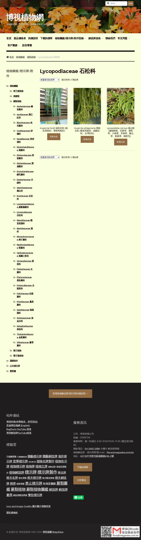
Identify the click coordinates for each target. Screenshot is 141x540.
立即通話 (81, 480)
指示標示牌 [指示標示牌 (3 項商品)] (32, 462)
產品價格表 (20, 38)
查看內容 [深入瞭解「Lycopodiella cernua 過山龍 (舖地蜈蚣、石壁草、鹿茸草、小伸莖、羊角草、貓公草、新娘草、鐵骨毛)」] (121, 142)
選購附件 (14, 361)
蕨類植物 (31, 57)
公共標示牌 (15, 366)
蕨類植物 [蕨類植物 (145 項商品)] (18, 489)
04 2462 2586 (92, 448)
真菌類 (16, 96)
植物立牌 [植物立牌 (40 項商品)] (41, 466)
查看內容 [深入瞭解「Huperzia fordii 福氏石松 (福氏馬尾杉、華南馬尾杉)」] (54, 136)
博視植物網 (24, 17)
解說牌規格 (94, 38)
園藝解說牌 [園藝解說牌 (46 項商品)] (49, 456)
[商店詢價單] (50, 79)
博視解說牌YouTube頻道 (18, 433)
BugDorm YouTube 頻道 (18, 429)
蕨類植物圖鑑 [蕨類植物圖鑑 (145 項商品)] (37, 489)
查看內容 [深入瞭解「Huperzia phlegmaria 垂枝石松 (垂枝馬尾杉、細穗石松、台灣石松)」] (87, 139)
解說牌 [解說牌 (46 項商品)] (53, 489)
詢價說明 (33, 38)
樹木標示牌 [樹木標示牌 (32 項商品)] (34, 477)
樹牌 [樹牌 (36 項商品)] (13, 483)
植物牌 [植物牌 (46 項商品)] (30, 466)
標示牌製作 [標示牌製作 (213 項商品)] (47, 472)
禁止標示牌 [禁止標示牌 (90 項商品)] (33, 483)
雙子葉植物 (18, 355)
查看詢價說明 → (70, 393)
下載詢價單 (46, 38)
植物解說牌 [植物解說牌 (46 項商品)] (16, 472)
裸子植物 (17, 350)
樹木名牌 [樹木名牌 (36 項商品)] (12, 477)
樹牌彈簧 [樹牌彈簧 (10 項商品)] (20, 484)
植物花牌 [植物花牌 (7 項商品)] (52, 467)
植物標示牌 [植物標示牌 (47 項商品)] (17, 466)
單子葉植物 (18, 91)
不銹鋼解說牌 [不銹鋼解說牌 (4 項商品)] (22, 457)
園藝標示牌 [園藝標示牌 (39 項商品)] (35, 456)
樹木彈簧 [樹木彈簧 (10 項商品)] (23, 478)
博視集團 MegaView (53, 532)
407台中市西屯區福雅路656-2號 (97, 456)
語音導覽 (27, 45)
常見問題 (122, 38)
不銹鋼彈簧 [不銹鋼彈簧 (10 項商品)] (11, 456)
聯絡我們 (110, 38)
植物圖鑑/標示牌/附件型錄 (69, 38)
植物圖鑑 (20, 57)
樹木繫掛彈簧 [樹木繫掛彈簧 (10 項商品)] (48, 478)
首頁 (8, 38)
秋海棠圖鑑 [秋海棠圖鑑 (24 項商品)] (49, 483)
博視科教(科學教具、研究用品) (22, 421)
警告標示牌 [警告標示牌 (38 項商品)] (35, 495)
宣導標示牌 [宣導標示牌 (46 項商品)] (20, 461)
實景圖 (13, 371)
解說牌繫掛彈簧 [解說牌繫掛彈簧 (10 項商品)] (20, 495)
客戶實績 (12, 45)
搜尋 (130, 3)
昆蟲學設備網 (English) (18, 425)
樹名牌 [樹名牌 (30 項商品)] (62, 472)
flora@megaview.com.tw (120, 452)
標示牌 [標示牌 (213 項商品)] (31, 472)
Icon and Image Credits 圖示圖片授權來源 (28, 506)
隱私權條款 (12, 512)
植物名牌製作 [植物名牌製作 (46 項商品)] (45, 461)
